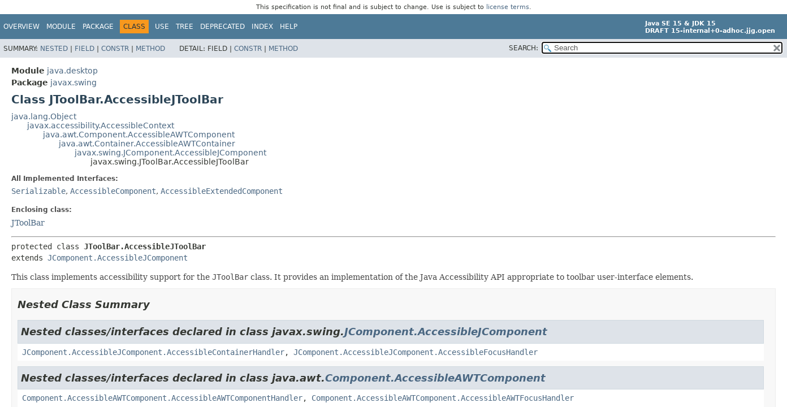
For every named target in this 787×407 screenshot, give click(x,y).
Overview (21, 27)
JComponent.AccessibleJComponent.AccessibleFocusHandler (415, 352)
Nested (54, 49)
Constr (115, 49)
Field (84, 49)
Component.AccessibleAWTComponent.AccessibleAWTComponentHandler (162, 397)
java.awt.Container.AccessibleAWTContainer (147, 143)
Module (61, 27)
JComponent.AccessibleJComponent (117, 257)
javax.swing (73, 82)
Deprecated (222, 27)
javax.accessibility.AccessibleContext (100, 125)
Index (262, 27)
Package (98, 27)
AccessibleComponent (113, 191)
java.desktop (72, 70)
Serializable (38, 191)
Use (162, 27)
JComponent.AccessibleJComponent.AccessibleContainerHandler (153, 352)
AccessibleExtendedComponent (222, 191)
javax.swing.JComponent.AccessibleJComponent (170, 152)
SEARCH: (523, 48)
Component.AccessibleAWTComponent (435, 378)
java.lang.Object (43, 116)
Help (288, 27)
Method (150, 49)
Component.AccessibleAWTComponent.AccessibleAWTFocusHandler (443, 397)
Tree (184, 27)
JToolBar (28, 222)
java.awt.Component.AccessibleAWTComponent (139, 134)
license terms (507, 7)
